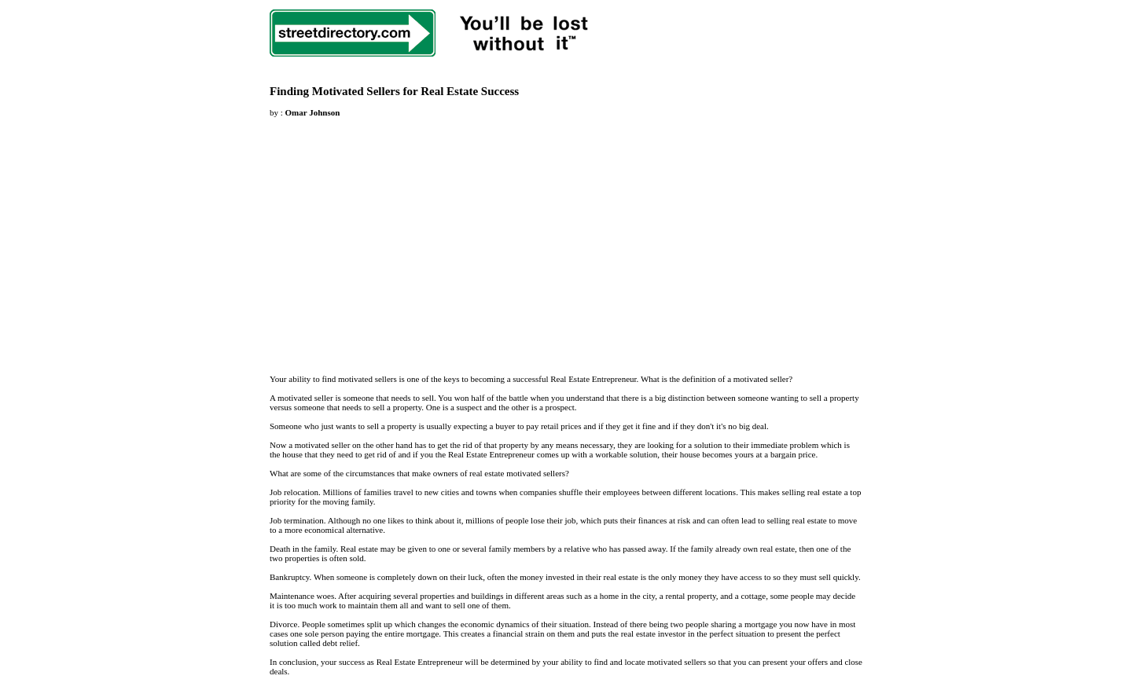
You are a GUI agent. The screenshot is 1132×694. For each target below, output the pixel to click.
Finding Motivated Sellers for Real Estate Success (394, 91)
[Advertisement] (402, 237)
